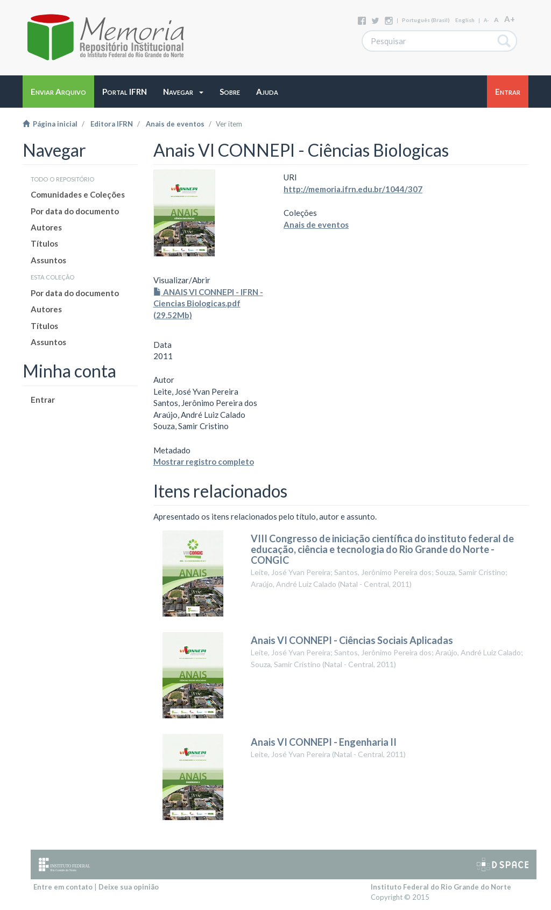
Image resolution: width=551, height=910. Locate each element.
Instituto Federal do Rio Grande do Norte (441, 887)
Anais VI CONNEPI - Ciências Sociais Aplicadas (352, 640)
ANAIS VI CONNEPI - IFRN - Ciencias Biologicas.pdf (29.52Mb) (208, 303)
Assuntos (48, 260)
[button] (183, 91)
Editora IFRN (111, 124)
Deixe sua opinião (128, 887)
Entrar (43, 399)
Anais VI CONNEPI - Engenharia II (324, 742)
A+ (509, 19)
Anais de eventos (175, 124)
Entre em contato (63, 887)
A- (486, 20)
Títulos (44, 243)
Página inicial (50, 124)
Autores (46, 227)
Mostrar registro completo (203, 461)
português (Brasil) (426, 20)
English (465, 20)
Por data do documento (75, 211)
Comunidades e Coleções (78, 194)
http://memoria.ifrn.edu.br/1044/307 (353, 189)
